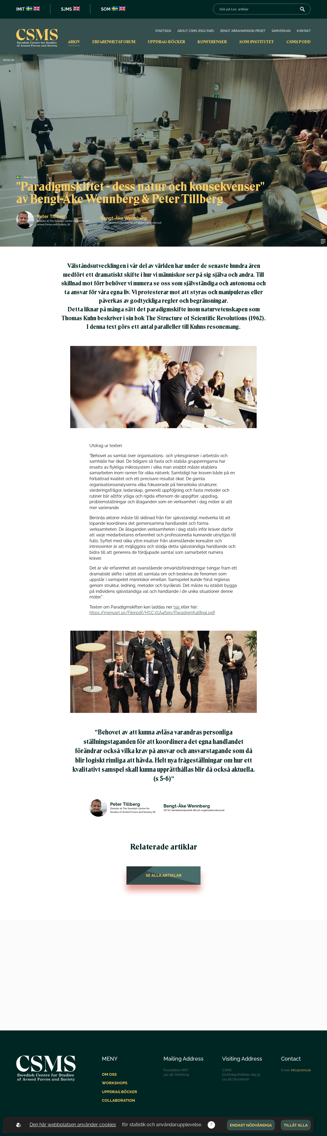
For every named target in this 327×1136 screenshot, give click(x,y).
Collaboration (118, 1100)
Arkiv (74, 41)
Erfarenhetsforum (113, 41)
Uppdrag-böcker (166, 41)
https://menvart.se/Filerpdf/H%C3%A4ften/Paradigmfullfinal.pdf (152, 612)
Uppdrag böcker (119, 1092)
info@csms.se (301, 1070)
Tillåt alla (296, 1125)
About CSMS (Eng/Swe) (195, 31)
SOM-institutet (256, 41)
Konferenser (212, 41)
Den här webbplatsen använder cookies (73, 1124)
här (177, 607)
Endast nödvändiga (251, 1125)
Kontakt (304, 31)
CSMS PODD (298, 41)
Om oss (109, 1074)
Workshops (114, 1083)
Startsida (163, 31)
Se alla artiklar (164, 875)
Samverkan (281, 31)
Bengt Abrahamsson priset (242, 31)
